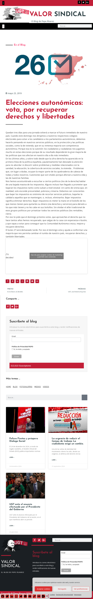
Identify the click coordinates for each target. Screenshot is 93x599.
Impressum (77, 595)
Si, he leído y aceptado (21, 349)
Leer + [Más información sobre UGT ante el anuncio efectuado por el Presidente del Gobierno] (11, 525)
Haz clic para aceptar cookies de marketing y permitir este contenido (46, 256)
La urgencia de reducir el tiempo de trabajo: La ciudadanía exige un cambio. (67, 441)
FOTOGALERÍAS (26, 387)
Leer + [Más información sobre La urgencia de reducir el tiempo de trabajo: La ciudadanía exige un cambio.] (54, 460)
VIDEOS (46, 387)
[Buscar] (84, 397)
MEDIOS (37, 387)
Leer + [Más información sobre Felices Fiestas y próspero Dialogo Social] (11, 457)
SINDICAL (57, 14)
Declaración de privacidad (64, 595)
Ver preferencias (81, 589)
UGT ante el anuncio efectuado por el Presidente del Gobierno (24, 507)
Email (14, 336)
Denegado (62, 589)
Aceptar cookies (43, 589)
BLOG (15, 387)
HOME (8, 387)
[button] (3, 3)
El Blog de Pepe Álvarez (42, 21)
